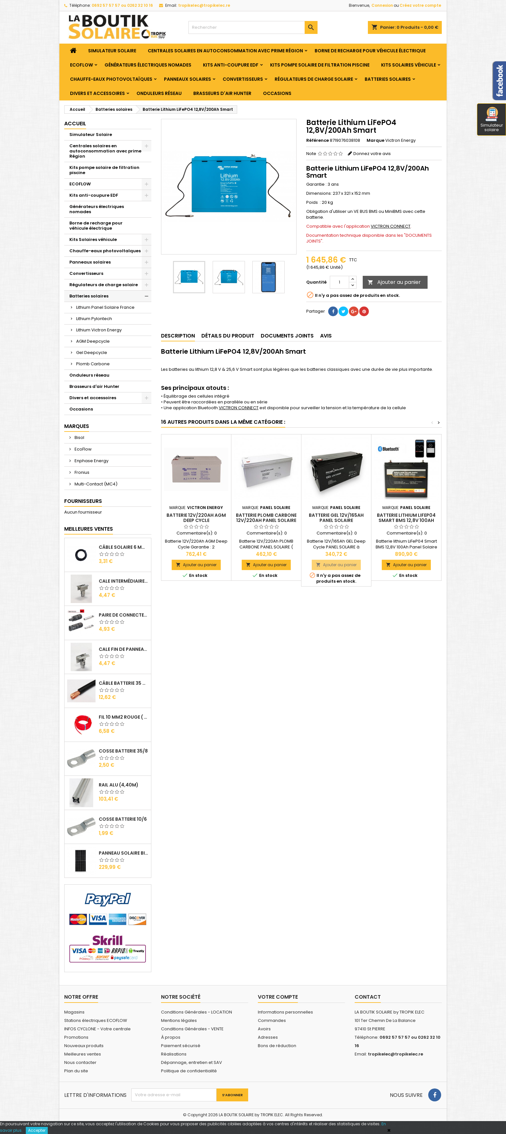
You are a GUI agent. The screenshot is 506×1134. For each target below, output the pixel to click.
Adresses (268, 1037)
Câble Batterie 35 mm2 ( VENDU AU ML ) (123, 683)
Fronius (81, 472)
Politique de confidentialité (189, 1071)
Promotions (76, 1037)
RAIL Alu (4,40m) (118, 784)
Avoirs (264, 1029)
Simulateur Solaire (112, 50)
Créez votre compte (420, 5)
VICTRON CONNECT (390, 226)
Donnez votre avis (372, 154)
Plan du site (76, 1071)
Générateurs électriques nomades (148, 65)
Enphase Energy (91, 461)
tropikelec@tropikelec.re (204, 5)
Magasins (74, 1012)
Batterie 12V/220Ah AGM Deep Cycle (196, 518)
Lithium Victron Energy (99, 330)
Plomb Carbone (93, 364)
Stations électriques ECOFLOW (95, 1020)
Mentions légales (179, 1020)
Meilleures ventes (82, 1054)
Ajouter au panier (394, 282)
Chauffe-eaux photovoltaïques (111, 79)
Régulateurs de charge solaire (314, 79)
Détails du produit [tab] (227, 335)
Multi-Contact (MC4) (95, 484)
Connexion (382, 5)
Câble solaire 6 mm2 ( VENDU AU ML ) (123, 547)
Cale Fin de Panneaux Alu (123, 649)
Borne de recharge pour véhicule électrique (370, 50)
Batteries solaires (388, 79)
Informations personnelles (285, 1012)
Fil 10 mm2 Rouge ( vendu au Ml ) (123, 717)
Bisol (79, 437)
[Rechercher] (253, 27)
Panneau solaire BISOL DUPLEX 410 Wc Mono (123, 853)
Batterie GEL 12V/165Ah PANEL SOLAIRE (336, 518)
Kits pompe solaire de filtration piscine (319, 65)
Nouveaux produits (84, 1046)
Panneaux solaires (187, 79)
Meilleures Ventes (88, 529)
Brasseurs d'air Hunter (222, 93)
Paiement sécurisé (180, 1046)
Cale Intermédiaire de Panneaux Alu (123, 581)
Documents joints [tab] (287, 335)
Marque (375, 140)
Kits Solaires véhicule (408, 65)
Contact (368, 997)
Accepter (37, 1130)
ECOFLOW (81, 65)
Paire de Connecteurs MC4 (123, 615)
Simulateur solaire (492, 120)
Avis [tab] (326, 335)
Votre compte (278, 997)
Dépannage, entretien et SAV (191, 1062)
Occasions (277, 93)
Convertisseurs (243, 79)
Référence (317, 140)
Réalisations (174, 1054)
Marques (76, 426)
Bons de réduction (277, 1046)
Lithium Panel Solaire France (105, 307)
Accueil (75, 123)
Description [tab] (178, 335)
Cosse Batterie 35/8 (123, 751)
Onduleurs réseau (159, 93)
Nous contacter (80, 1062)
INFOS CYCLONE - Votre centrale (97, 1029)
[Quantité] (339, 282)
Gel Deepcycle (91, 352)
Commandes (272, 1020)
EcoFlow (83, 449)
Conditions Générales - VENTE (192, 1029)
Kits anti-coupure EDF (230, 65)
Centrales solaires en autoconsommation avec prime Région (225, 50)
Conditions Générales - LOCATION (196, 1012)
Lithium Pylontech (94, 319)
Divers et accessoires (97, 93)
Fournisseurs (83, 501)
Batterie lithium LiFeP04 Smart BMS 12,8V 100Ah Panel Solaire (406, 520)
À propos (170, 1037)
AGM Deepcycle (93, 341)
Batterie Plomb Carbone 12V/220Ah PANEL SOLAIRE (266, 518)
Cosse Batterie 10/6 (123, 819)
